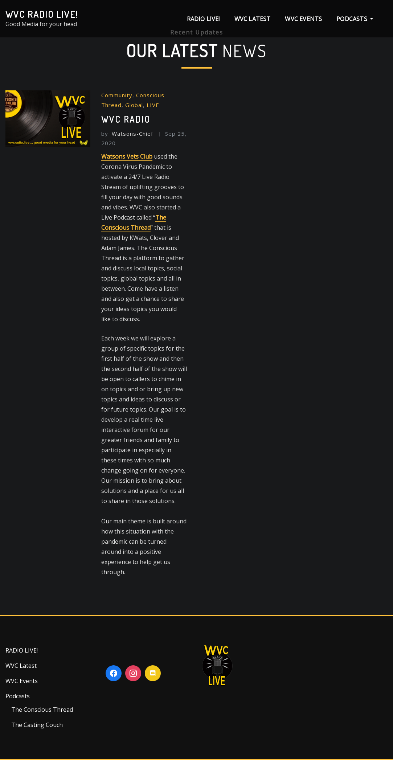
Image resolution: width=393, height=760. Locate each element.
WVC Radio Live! (41, 14)
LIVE (153, 105)
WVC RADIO (126, 119)
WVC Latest (252, 19)
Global (134, 105)
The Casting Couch (37, 725)
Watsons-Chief (127, 133)
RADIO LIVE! (203, 19)
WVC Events (303, 19)
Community (116, 95)
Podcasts (354, 19)
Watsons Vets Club (126, 156)
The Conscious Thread (42, 710)
